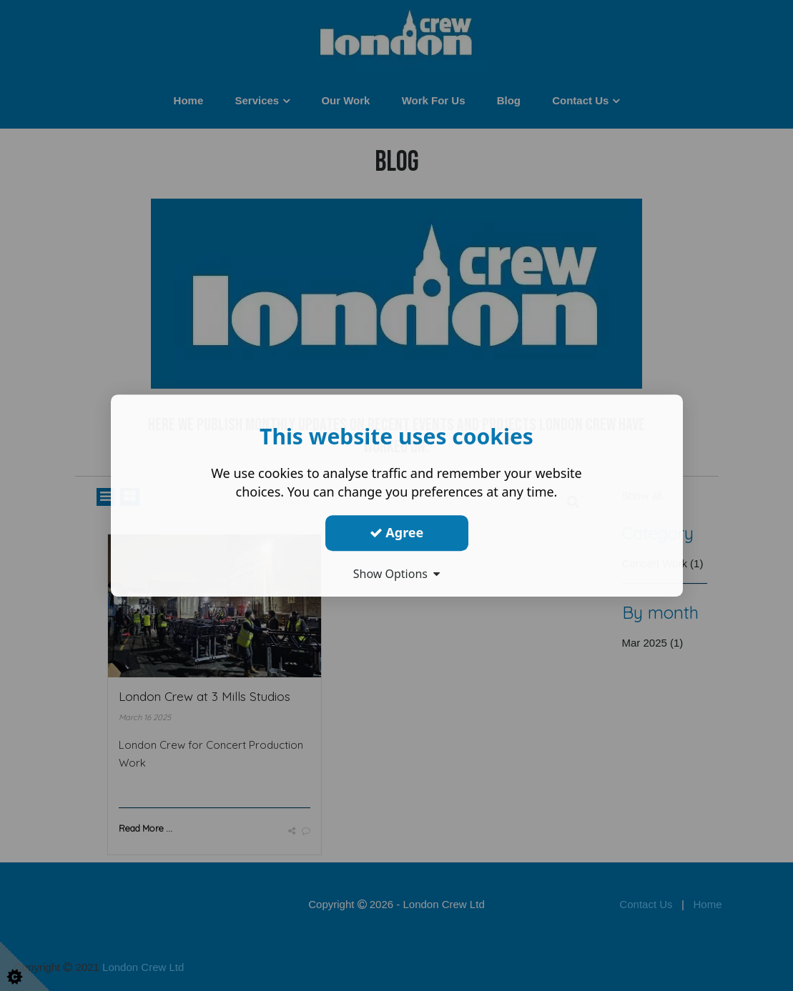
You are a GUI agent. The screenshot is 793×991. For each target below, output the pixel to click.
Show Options (396, 574)
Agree (397, 532)
